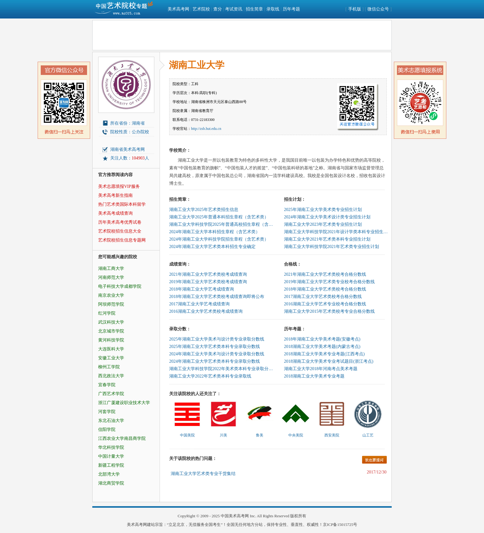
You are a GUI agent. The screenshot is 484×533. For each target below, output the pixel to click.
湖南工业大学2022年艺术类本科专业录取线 (210, 376)
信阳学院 (106, 429)
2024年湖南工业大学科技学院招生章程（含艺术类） (219, 239)
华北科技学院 (111, 447)
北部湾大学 (109, 474)
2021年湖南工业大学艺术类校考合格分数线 (325, 274)
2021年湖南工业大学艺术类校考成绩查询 (208, 274)
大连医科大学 (111, 349)
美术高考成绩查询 (115, 213)
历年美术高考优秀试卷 (119, 222)
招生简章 (254, 9)
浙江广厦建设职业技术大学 (124, 402)
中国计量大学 (111, 456)
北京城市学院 (111, 331)
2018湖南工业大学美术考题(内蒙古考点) (322, 346)
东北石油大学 (111, 420)
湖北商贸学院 (111, 483)
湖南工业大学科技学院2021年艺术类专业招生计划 (331, 246)
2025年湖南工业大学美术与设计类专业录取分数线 (216, 339)
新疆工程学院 (111, 465)
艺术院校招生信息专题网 (122, 240)
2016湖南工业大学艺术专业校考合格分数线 (325, 304)
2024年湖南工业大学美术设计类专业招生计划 (327, 217)
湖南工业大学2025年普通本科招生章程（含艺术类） (219, 217)
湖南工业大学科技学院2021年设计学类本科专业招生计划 (336, 231)
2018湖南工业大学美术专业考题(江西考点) (324, 354)
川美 (223, 435)
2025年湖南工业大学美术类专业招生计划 (323, 209)
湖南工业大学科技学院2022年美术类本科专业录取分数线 (221, 368)
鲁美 (259, 435)
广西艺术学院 (111, 393)
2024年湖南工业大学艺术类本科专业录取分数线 (214, 361)
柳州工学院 (109, 367)
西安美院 (331, 435)
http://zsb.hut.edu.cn (206, 128)
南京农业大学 (111, 295)
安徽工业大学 (111, 358)
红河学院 (106, 313)
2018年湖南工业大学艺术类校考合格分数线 (325, 289)
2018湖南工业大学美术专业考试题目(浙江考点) (328, 361)
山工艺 (367, 435)
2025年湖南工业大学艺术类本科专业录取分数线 (214, 346)
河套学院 (106, 411)
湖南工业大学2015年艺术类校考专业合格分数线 (329, 311)
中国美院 (187, 435)
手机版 (354, 9)
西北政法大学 (111, 376)
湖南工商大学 (111, 268)
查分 (217, 9)
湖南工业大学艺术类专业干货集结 (203, 473)
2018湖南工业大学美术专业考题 (314, 376)
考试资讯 (233, 9)
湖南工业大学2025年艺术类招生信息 (203, 209)
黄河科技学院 (111, 340)
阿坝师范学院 (111, 304)
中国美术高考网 (235, 516)
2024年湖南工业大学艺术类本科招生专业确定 (212, 246)
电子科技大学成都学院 (119, 286)
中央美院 (295, 435)
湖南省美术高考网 (127, 149)
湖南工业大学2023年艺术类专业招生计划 (323, 224)
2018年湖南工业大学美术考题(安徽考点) (322, 339)
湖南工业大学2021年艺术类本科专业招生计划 (327, 239)
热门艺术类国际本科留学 (122, 204)
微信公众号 (378, 9)
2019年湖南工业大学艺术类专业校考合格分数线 (329, 281)
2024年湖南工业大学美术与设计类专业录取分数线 (216, 354)
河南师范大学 (111, 277)
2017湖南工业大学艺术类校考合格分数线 (323, 296)
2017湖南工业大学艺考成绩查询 (199, 304)
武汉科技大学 (111, 322)
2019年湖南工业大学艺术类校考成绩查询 (208, 281)
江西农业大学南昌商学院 (122, 438)
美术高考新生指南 (115, 195)
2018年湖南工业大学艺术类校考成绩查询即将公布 (216, 296)
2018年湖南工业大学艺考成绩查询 (201, 289)
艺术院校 (201, 9)
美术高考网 (178, 9)
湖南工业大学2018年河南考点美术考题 (320, 368)
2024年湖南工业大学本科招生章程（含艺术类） (214, 231)
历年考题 (291, 9)
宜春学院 (106, 384)
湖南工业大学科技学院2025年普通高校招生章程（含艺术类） (221, 224)
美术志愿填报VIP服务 (119, 186)
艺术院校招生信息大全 (119, 231)
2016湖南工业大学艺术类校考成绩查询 (206, 311)
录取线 (272, 9)
